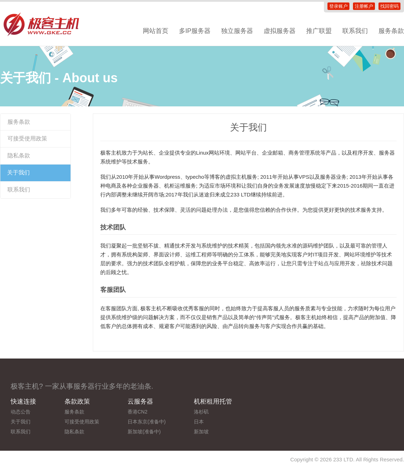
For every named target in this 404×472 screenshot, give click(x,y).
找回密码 (389, 6)
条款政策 (77, 401)
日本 (199, 421)
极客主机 (46, 25)
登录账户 (338, 6)
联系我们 (355, 30)
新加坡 (201, 431)
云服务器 (140, 401)
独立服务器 (237, 30)
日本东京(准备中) (146, 421)
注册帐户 (364, 6)
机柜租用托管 (213, 401)
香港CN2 (137, 412)
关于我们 (18, 173)
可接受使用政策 (27, 138)
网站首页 (155, 30)
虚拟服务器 (280, 30)
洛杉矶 (201, 412)
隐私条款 (18, 155)
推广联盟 (319, 30)
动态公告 (20, 412)
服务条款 (18, 122)
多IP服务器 (195, 30)
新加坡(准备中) (144, 431)
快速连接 (23, 401)
